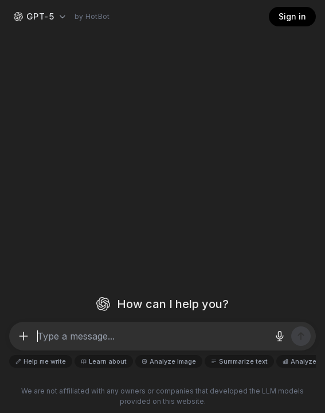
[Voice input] (279, 336)
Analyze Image (169, 361)
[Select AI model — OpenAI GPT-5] (40, 17)
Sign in (292, 16)
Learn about (104, 361)
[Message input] (151, 336)
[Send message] (301, 336)
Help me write (40, 361)
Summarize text (239, 361)
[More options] (23, 336)
